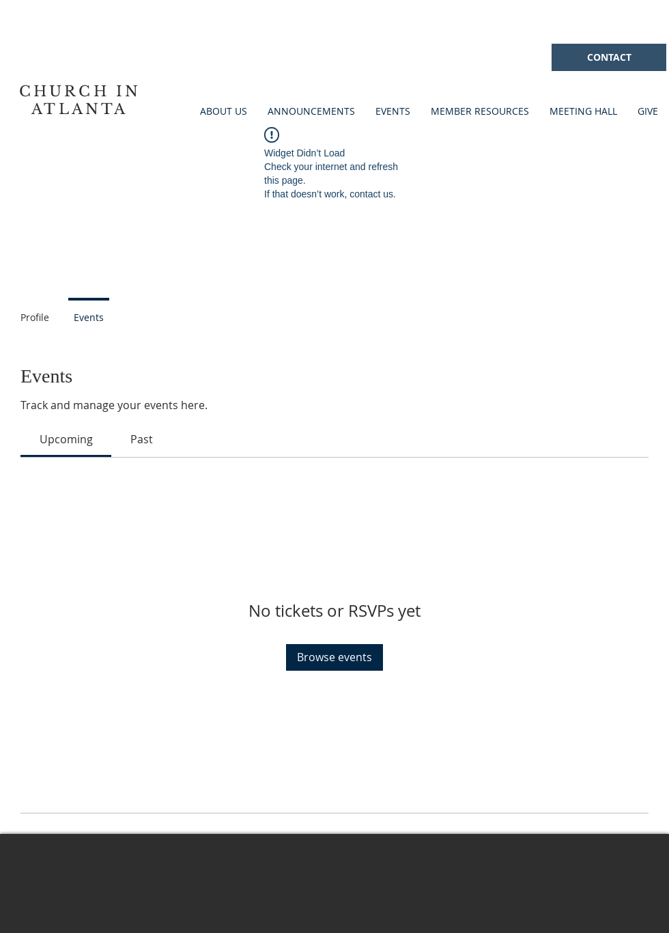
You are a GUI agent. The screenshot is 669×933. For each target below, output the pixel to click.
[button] (393, 111)
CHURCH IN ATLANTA (80, 100)
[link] (66, 439)
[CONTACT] (609, 57)
